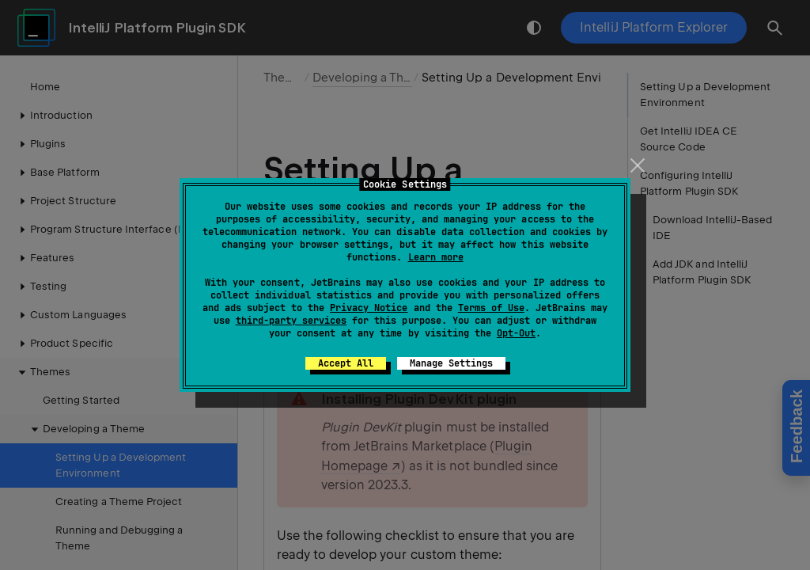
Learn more (436, 257)
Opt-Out (516, 333)
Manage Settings (451, 363)
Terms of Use (491, 308)
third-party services (291, 320)
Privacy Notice (368, 308)
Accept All (345, 363)
